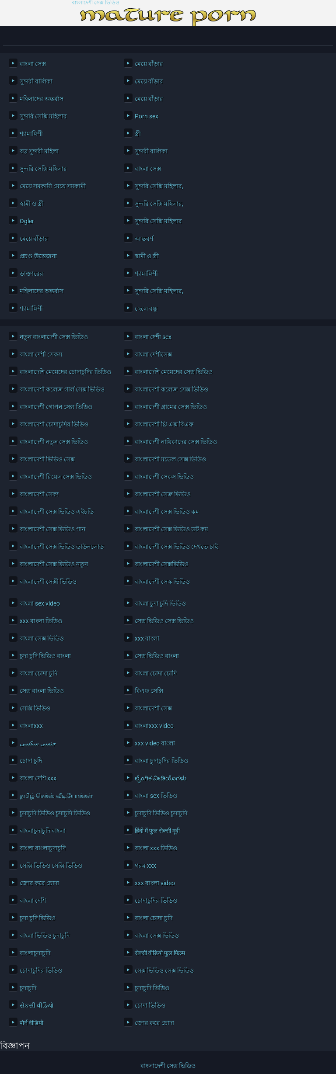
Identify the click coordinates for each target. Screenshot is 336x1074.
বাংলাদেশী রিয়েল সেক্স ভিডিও (56, 476)
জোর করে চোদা (39, 883)
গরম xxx (145, 865)
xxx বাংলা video (155, 883)
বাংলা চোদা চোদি (156, 673)
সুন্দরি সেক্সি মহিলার (43, 116)
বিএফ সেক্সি (149, 690)
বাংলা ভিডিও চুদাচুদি (45, 935)
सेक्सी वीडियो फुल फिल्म (160, 952)
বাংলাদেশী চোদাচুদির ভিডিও (54, 424)
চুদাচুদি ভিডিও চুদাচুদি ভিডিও (55, 813)
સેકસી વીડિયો (37, 1005)
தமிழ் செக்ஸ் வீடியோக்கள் (56, 795)
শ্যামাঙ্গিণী (31, 133)
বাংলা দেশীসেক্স (153, 354)
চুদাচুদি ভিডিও (152, 987)
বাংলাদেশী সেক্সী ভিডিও (48, 581)
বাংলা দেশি (33, 900)
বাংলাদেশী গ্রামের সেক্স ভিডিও (171, 406)
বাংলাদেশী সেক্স (153, 708)
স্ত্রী (138, 133)
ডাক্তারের (31, 273)
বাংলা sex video (40, 603)
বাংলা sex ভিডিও (156, 795)
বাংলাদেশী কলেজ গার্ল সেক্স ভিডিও (62, 389)
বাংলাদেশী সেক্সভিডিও (162, 564)
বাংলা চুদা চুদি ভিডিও (160, 603)
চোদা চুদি (31, 760)
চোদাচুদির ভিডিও (156, 900)
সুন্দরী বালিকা (36, 81)
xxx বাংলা (147, 638)
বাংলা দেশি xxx (38, 778)
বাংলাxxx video (154, 725)
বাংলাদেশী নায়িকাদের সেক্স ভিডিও (176, 441)
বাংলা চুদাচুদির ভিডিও (161, 760)
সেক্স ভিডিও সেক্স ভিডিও (164, 620)
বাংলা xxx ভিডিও (156, 848)
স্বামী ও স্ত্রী (32, 203)
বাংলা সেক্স (33, 63)
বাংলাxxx (31, 725)
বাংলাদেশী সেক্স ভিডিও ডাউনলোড (62, 546)
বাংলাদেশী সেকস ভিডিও (164, 476)
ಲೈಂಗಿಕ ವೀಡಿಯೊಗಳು (160, 778)
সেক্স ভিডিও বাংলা (157, 655)
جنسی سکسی (38, 743)
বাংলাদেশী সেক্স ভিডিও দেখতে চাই (176, 546)
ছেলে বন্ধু (146, 308)
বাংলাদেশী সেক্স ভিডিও (95, 3)
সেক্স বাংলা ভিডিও (42, 690)
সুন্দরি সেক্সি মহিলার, (159, 186)
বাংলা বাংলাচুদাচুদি (43, 848)
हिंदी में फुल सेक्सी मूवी (157, 830)
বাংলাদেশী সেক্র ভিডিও (163, 494)
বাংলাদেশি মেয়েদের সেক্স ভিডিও (174, 371)
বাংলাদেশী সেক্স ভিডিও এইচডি (57, 511)
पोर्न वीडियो (31, 1022)
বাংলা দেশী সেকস (41, 354)
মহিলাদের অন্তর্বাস (41, 98)
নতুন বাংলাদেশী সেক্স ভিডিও (54, 336)
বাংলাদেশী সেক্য (39, 494)
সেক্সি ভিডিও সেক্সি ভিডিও (51, 865)
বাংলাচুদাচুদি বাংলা (43, 830)
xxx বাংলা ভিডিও (41, 620)
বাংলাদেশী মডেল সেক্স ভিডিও (170, 459)
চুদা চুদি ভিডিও (38, 918)
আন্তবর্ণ (144, 238)
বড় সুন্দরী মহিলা (39, 151)
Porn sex (146, 116)
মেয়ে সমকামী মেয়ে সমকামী (53, 186)
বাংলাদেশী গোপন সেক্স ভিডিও (56, 406)
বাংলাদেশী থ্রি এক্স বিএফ (164, 424)
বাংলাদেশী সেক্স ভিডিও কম (167, 511)
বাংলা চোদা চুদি (38, 673)
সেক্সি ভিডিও (35, 708)
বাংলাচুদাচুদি (35, 952)
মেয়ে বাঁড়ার (149, 63)
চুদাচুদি (28, 987)
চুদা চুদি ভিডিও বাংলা (45, 655)
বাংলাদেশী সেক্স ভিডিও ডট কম (171, 529)
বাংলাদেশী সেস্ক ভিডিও (162, 581)
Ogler (27, 221)
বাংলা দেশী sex (153, 336)
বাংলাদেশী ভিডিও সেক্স (47, 459)
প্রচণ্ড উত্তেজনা (38, 256)
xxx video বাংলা (155, 743)
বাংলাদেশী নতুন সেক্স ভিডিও (54, 441)
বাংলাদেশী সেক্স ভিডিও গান (52, 529)
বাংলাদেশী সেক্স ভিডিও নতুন (54, 564)
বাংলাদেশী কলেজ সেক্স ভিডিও (171, 389)
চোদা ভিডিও (150, 1005)
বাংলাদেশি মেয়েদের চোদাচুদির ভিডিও (65, 371)
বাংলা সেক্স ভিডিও (42, 638)
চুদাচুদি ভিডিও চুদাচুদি (161, 813)
